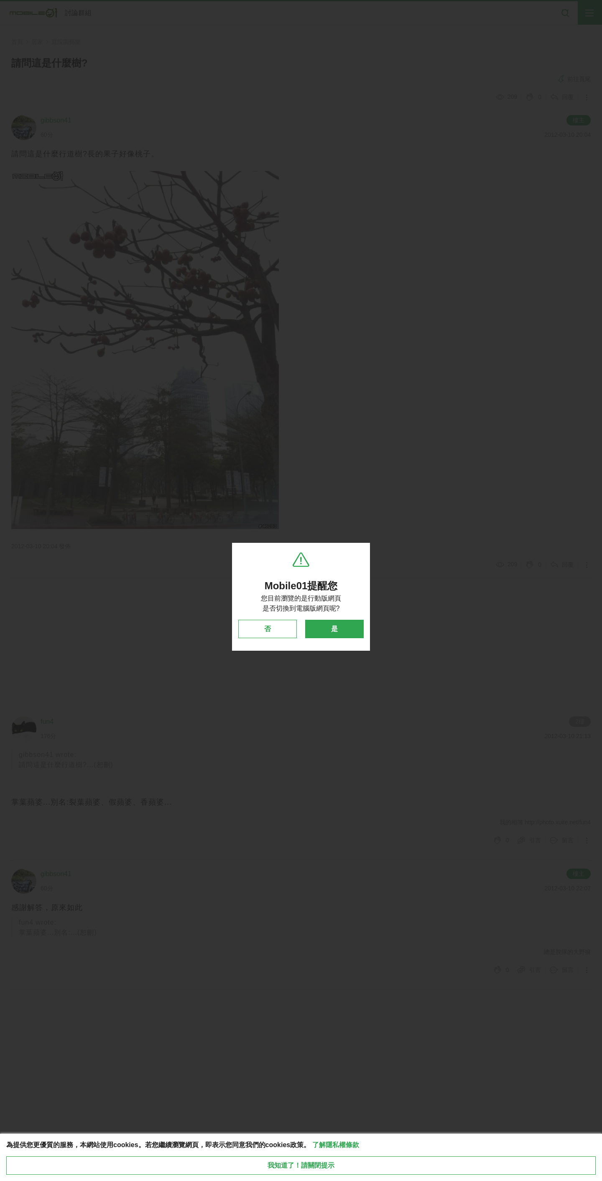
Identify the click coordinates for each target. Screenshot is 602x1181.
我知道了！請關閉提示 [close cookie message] (301, 1165)
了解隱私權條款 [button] (335, 1144)
